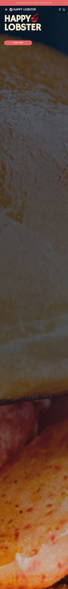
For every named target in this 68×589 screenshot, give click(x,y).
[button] (6, 9)
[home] (22, 9)
